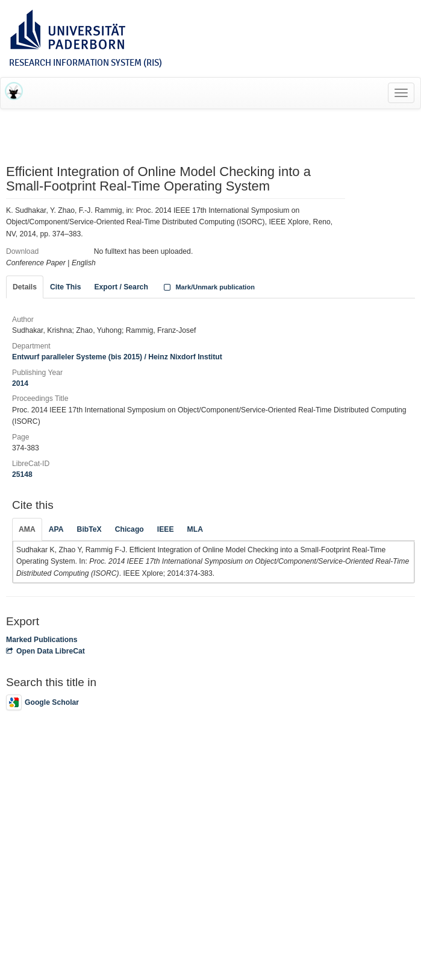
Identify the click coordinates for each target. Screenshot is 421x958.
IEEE (165, 529)
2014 (20, 383)
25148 (22, 474)
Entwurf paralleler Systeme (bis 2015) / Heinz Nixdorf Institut (117, 357)
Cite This (65, 287)
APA (56, 529)
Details (25, 287)
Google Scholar (42, 702)
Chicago (129, 529)
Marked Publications (42, 639)
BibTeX (89, 529)
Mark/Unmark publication (208, 287)
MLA (195, 529)
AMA (27, 529)
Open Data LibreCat (45, 651)
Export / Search (121, 287)
